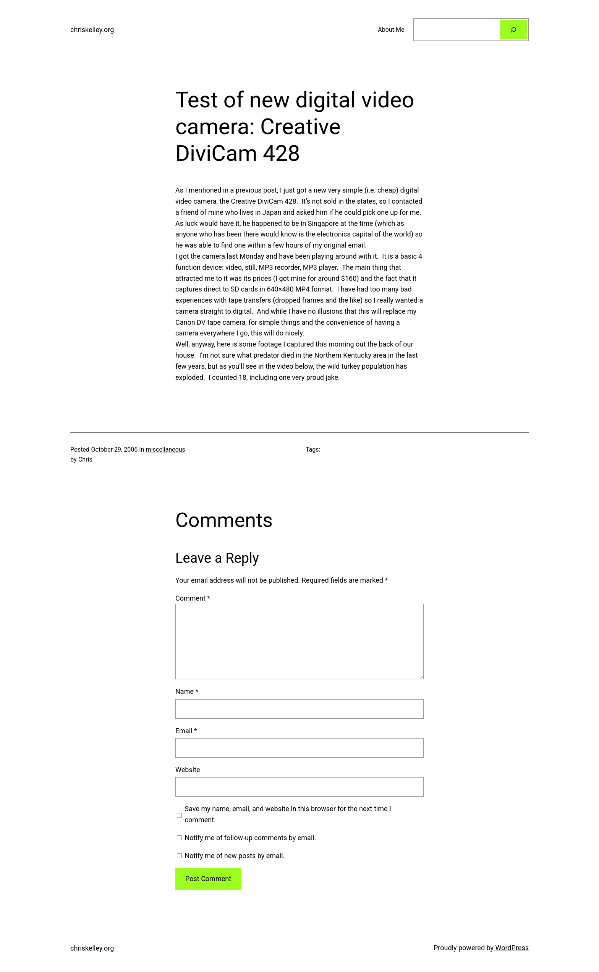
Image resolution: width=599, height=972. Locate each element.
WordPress (512, 948)
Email (186, 731)
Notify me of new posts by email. (235, 856)
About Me (391, 29)
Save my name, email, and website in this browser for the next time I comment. (288, 814)
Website (187, 770)
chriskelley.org (92, 30)
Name (186, 691)
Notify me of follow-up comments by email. (250, 838)
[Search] (513, 29)
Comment (192, 598)
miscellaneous (165, 449)
